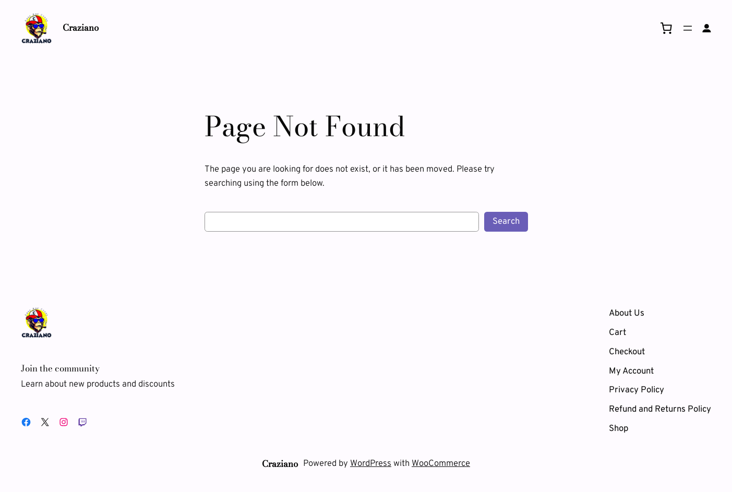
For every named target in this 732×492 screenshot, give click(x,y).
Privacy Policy (636, 390)
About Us (626, 313)
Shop (618, 428)
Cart (617, 332)
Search (506, 221)
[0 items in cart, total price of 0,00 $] (666, 28)
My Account (631, 371)
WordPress (370, 463)
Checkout (627, 351)
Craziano (81, 27)
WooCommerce (441, 463)
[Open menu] (687, 28)
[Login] (706, 28)
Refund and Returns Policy (660, 409)
